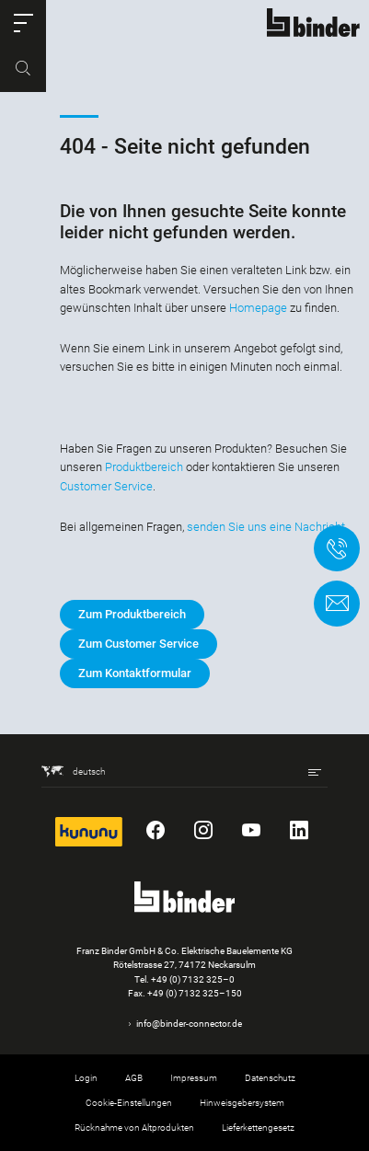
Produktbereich (144, 467)
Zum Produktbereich (132, 614)
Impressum (193, 1078)
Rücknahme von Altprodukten (134, 1127)
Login (86, 1078)
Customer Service (106, 486)
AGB (134, 1078)
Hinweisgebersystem (242, 1103)
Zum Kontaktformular (134, 673)
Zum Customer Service (138, 643)
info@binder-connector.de (189, 1024)
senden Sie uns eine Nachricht (266, 527)
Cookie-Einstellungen (129, 1103)
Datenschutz (270, 1078)
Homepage (258, 308)
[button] (23, 23)
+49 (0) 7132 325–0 (193, 979)
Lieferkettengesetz (258, 1127)
